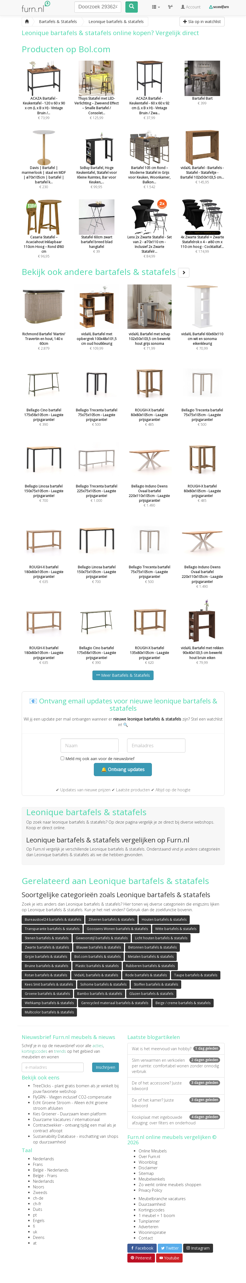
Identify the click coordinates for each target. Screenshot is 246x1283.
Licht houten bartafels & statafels (161, 938)
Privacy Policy (150, 1190)
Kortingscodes (152, 1210)
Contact (146, 1238)
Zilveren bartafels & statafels (111, 919)
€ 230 (44, 167)
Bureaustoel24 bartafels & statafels (53, 919)
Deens (39, 1237)
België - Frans (45, 1175)
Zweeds (40, 1192)
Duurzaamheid (152, 1204)
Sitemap (146, 1173)
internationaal (87, 1119)
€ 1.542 (149, 167)
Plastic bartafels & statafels (97, 965)
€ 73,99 (44, 98)
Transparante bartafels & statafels (52, 928)
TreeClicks (42, 1085)
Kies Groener (44, 1113)
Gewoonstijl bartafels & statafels (102, 938)
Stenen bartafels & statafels (46, 938)
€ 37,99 (149, 98)
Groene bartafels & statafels (47, 993)
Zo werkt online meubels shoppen (170, 1184)
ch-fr (37, 1203)
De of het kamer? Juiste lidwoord (176, 1102)
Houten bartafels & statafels (164, 919)
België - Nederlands (50, 1170)
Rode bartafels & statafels (146, 975)
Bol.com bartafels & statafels (97, 956)
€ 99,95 (96, 167)
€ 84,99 (149, 236)
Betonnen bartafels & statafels (152, 947)
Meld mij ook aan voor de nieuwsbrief (97, 758)
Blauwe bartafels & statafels (98, 947)
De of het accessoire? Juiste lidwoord (176, 1085)
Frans (38, 1164)
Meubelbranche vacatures (162, 1198)
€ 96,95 (44, 236)
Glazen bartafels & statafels (151, 993)
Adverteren (148, 1226)
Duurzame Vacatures (52, 1119)
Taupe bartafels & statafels (195, 975)
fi (34, 1226)
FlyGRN (39, 1097)
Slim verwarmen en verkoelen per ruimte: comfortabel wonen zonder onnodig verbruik (176, 1066)
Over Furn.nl (149, 1156)
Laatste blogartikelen (153, 1037)
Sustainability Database (54, 1136)
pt (35, 1215)
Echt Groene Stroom (51, 1102)
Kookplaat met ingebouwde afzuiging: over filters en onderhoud (176, 1120)
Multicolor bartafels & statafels (49, 1012)
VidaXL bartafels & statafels (96, 975)
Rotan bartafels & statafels (46, 975)
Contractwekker (47, 1125)
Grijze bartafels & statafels (46, 956)
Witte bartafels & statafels (175, 928)
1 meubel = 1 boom (157, 1215)
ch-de (38, 1198)
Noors (38, 1186)
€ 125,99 (96, 98)
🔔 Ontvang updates (123, 769)
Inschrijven (105, 1067)
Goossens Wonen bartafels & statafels (117, 928)
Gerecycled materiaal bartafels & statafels (114, 1003)
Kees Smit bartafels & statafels (49, 984)
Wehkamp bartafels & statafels (49, 1003)
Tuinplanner (149, 1221)
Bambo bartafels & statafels (99, 993)
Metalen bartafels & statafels (151, 956)
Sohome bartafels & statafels (103, 984)
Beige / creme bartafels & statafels (183, 1003)
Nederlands (43, 1158)
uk (35, 1231)
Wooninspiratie (152, 1232)
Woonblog (148, 1162)
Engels (39, 1220)
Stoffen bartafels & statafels (156, 984)
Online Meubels (153, 1151)
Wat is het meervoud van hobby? (176, 1048)
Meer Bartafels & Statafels (123, 675)
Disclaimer (148, 1167)
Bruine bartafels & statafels (46, 965)
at (35, 1243)
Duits (37, 1209)
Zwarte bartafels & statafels (47, 947)
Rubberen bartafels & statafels (150, 965)
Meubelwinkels (152, 1179)
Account (191, 7)
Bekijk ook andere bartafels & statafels (105, 271)
